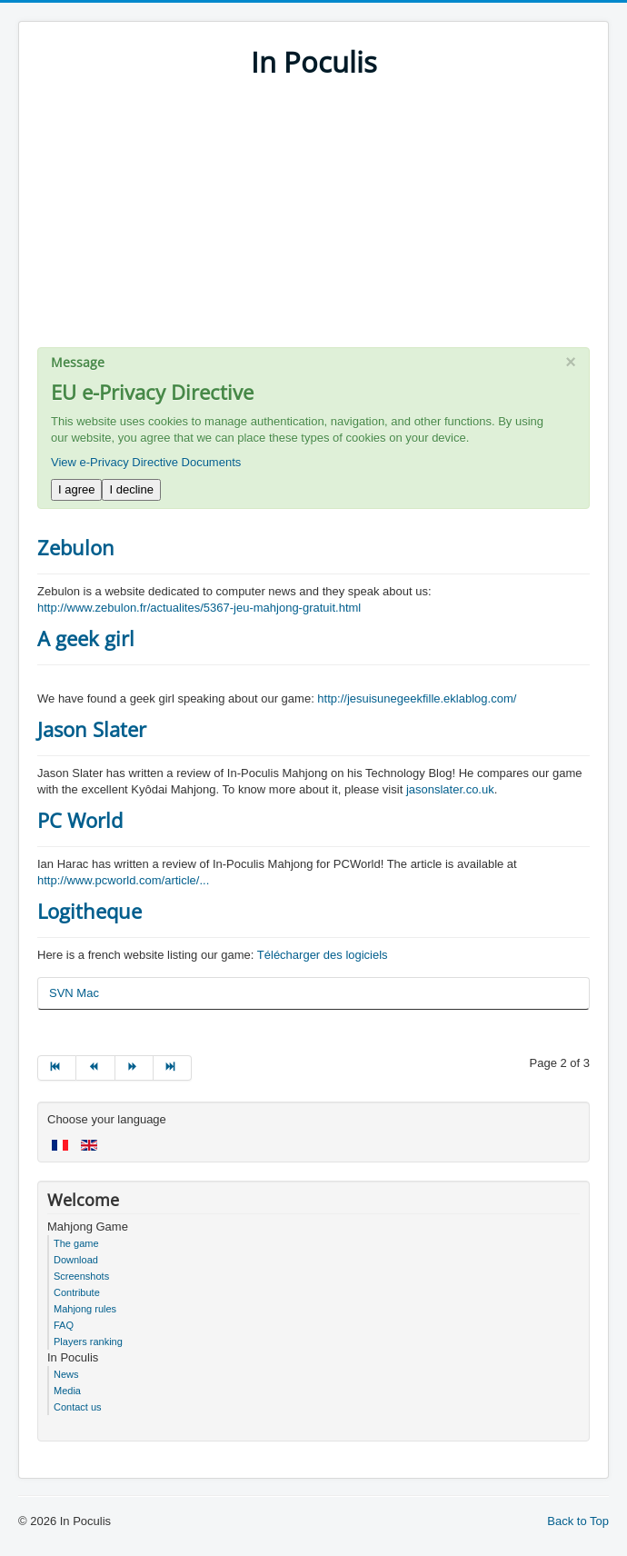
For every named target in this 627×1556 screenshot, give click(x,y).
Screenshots (81, 1276)
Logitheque (89, 910)
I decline (131, 489)
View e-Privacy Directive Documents (146, 462)
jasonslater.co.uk (450, 789)
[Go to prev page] (95, 1068)
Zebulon (75, 547)
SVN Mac (74, 993)
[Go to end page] (173, 1068)
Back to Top (578, 1521)
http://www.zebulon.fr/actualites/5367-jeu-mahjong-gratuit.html (199, 607)
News (66, 1374)
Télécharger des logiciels (322, 955)
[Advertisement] (313, 220)
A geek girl (85, 638)
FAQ (64, 1325)
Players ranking (88, 1341)
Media (67, 1390)
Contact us (78, 1406)
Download (76, 1259)
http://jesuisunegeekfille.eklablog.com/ (416, 698)
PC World (80, 819)
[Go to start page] (56, 1068)
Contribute (77, 1292)
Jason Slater (91, 729)
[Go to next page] (134, 1068)
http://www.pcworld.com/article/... (123, 880)
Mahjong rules (85, 1308)
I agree (76, 489)
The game (76, 1243)
